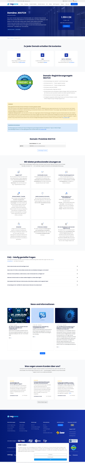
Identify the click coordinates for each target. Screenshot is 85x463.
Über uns (67, 4)
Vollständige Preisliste (42, 150)
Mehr (10, 337)
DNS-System (21, 426)
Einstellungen (55, 459)
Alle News (43, 353)
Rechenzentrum (22, 428)
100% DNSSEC (21, 424)
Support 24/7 (72, 429)
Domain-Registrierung (11, 424)
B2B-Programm (56, 4)
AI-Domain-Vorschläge (23, 430)
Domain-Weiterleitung (11, 430)
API (46, 4)
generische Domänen (11, 29)
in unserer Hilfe (66, 117)
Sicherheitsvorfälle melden (47, 432)
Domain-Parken (10, 428)
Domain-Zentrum (41, 4)
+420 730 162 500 (72, 431)
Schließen (46, 459)
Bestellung (66, 26)
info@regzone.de (72, 435)
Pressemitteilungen (46, 428)
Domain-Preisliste (33, 4)
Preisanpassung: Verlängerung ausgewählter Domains (40, 327)
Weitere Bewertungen (42, 402)
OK (63, 459)
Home (22, 4)
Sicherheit (64, 325)
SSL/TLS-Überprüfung (35, 428)
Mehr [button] (69, 393)
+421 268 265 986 (72, 433)
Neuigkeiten (45, 426)
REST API (32, 424)
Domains (26, 4)
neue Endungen (18, 29)
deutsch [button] (75, 1)
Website (45, 62)
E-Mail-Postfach (22, 62)
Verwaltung (74, 4)
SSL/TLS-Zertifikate (10, 426)
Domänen (12, 38)
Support (62, 4)
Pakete (50, 4)
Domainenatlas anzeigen (35, 426)
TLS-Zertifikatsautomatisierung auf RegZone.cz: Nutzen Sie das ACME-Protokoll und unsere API (66, 328)
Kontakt (44, 430)
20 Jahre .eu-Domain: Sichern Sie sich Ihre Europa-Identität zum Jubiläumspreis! (18, 328)
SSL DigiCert (71, 62)
